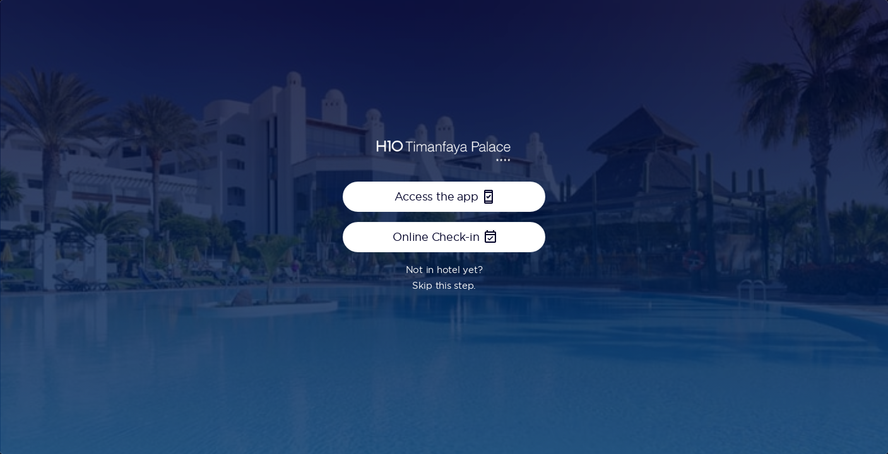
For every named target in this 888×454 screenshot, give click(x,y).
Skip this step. (444, 285)
